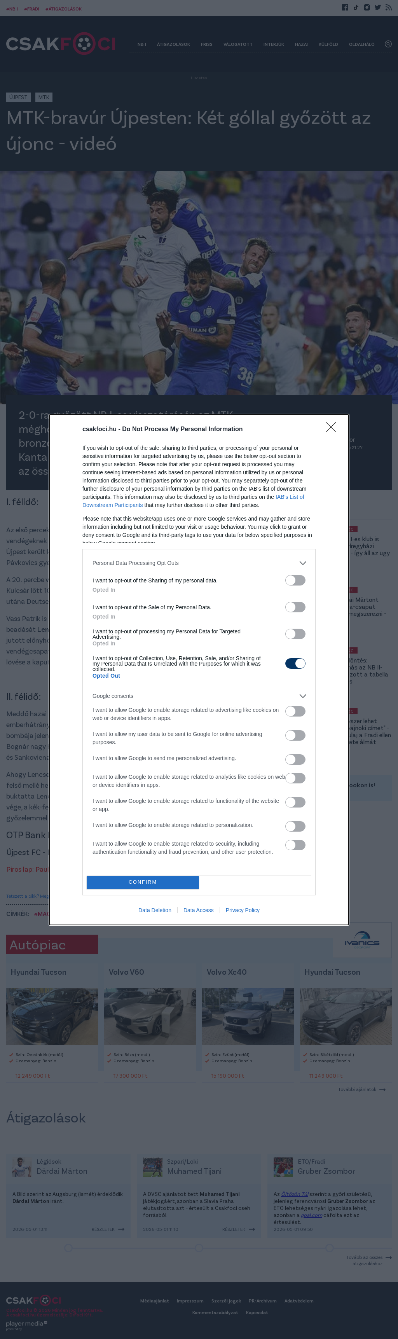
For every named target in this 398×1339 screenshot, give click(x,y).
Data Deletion (154, 910)
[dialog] (199, 669)
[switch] (295, 580)
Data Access (198, 910)
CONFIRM (142, 882)
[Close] (333, 429)
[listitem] (199, 563)
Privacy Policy (243, 910)
